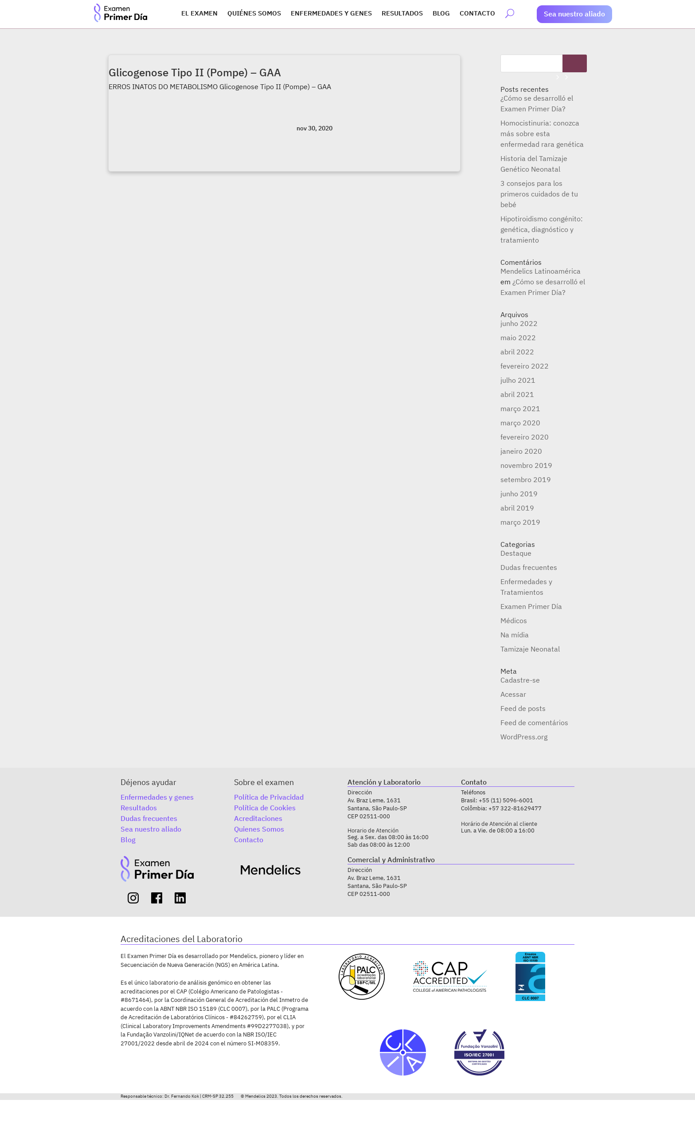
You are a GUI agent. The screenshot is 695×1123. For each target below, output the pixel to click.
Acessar (513, 694)
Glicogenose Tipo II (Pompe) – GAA (195, 72)
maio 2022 (518, 337)
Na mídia (514, 634)
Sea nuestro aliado (574, 13)
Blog (441, 13)
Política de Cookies (265, 807)
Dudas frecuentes (528, 567)
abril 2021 (517, 394)
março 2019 (520, 522)
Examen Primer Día (531, 606)
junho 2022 (519, 323)
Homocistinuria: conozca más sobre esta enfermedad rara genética (542, 133)
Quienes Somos (259, 829)
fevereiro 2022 (524, 365)
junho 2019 (519, 493)
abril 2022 (517, 351)
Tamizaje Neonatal (530, 648)
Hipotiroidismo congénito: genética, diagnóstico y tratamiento (541, 229)
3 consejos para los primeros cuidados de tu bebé (539, 194)
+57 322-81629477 (515, 808)
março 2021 (520, 408)
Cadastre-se (520, 679)
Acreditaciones (258, 818)
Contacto (477, 13)
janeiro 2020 (521, 451)
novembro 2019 (526, 465)
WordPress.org (523, 736)
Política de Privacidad (269, 797)
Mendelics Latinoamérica (540, 271)
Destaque (515, 553)
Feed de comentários (534, 722)
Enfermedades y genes (331, 13)
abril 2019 (517, 507)
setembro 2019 (525, 479)
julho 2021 (517, 380)
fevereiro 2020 (524, 436)
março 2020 (520, 422)
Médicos (513, 620)
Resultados (402, 13)
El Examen (199, 13)
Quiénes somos (254, 13)
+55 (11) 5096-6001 (506, 800)
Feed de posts (523, 708)
